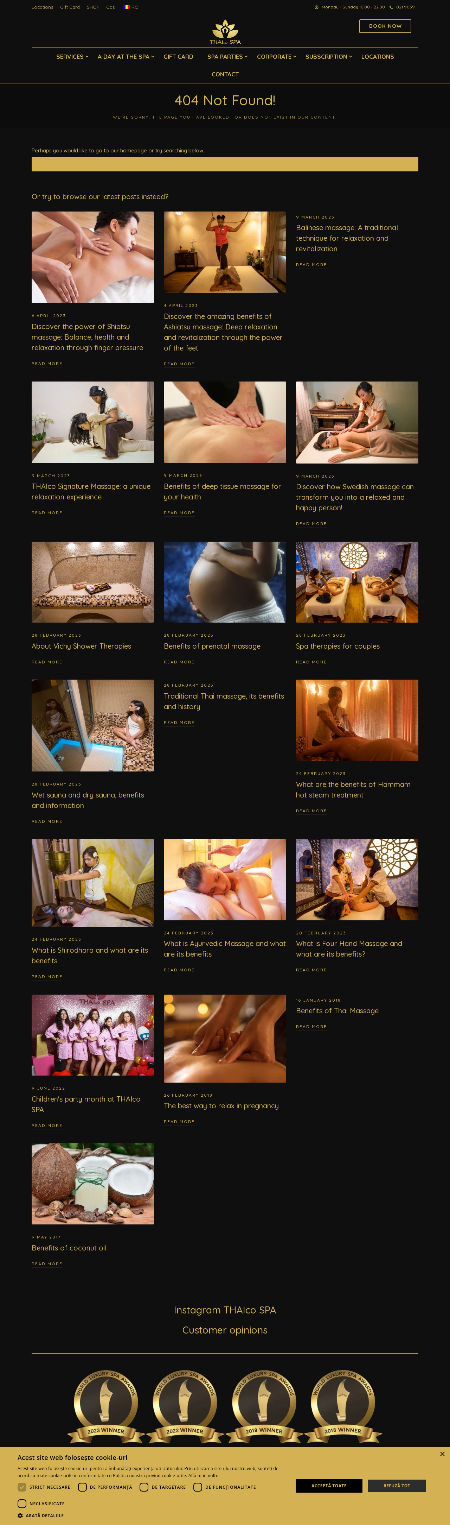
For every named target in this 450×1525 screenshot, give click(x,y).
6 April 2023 (49, 315)
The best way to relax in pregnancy (221, 1105)
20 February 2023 (321, 932)
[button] (151, 1516)
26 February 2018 (188, 1095)
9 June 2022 (48, 1088)
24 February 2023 (321, 773)
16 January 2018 (318, 1000)
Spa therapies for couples (338, 646)
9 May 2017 (46, 1237)
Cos (110, 7)
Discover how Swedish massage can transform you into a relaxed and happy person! (355, 497)
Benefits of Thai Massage (337, 1010)
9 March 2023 (315, 217)
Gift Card (70, 7)
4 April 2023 (181, 305)
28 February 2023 (57, 635)
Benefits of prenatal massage (212, 646)
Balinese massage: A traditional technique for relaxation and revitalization (347, 238)
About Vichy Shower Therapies (81, 646)
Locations (42, 7)
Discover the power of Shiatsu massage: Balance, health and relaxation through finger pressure (87, 337)
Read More (47, 363)
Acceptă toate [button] (329, 1486)
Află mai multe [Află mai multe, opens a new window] (203, 1476)
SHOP (93, 7)
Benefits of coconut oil (69, 1247)
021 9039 (402, 7)
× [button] (442, 1454)
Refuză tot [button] (397, 1486)
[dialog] (225, 1486)
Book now (385, 26)
